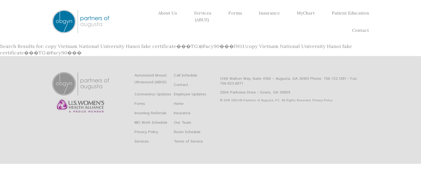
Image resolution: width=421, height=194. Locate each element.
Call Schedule (185, 75)
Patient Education (350, 13)
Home (179, 103)
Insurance (269, 13)
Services (202, 13)
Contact (360, 30)
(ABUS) (202, 19)
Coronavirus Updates (152, 94)
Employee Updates (190, 94)
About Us (167, 13)
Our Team (182, 122)
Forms (235, 13)
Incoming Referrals (150, 113)
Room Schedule (187, 132)
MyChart (306, 13)
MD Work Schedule (150, 122)
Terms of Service (188, 141)
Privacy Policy (146, 132)
